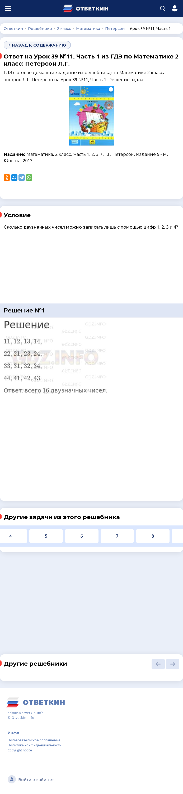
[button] (158, 664)
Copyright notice (20, 750)
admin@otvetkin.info (26, 713)
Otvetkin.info (23, 717)
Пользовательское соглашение (34, 740)
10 (127, 536)
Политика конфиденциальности (35, 745)
